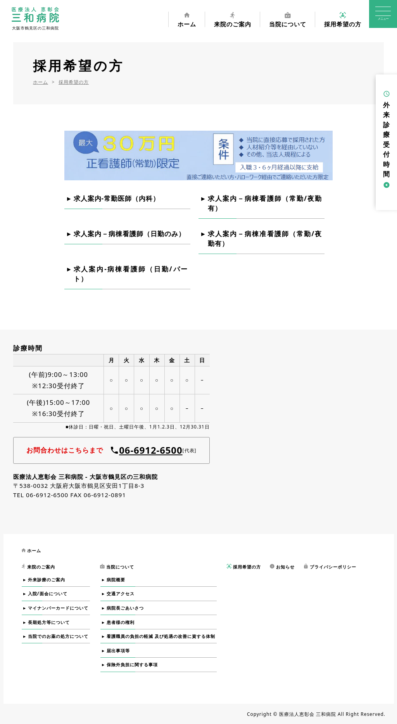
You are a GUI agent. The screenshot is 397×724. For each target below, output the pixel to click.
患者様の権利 (121, 622)
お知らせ (282, 566)
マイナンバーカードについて (58, 608)
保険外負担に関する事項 (132, 664)
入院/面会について (47, 593)
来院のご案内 (232, 19)
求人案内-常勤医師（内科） (117, 198)
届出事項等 (118, 650)
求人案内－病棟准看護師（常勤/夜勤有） (265, 238)
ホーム (187, 19)
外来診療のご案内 (46, 579)
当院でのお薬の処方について (58, 636)
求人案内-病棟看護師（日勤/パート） (131, 273)
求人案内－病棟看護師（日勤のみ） (129, 233)
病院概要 (116, 579)
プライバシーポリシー (329, 566)
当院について (287, 19)
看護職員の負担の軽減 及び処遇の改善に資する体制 (161, 636)
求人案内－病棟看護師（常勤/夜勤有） (265, 203)
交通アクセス (121, 593)
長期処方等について (49, 622)
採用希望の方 (342, 19)
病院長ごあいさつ (125, 608)
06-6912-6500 (150, 450)
